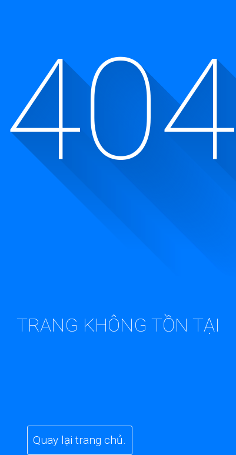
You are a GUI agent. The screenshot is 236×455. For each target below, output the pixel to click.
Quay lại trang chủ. (79, 440)
